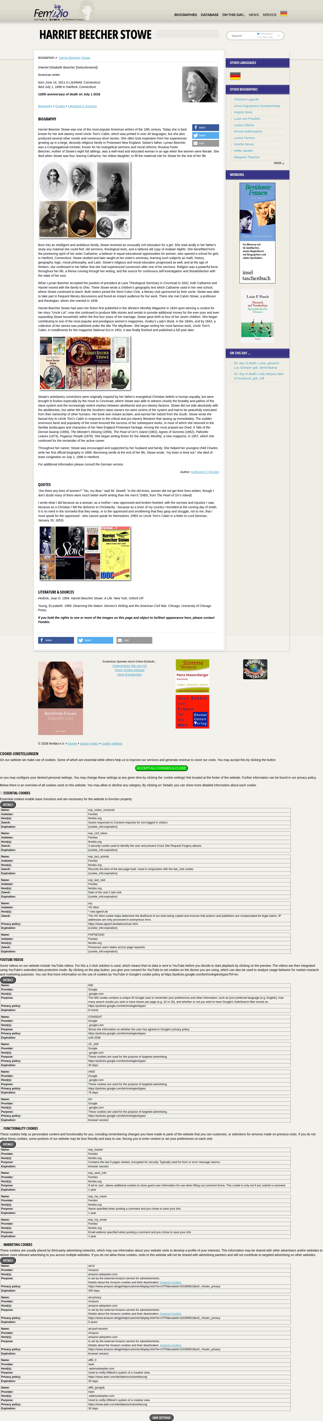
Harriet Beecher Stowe (74, 58)
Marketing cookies (16, 1244)
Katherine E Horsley (205, 472)
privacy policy (89, 743)
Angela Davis (243, 112)
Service (269, 15)
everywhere (265, 33)
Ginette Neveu (244, 144)
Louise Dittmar (244, 125)
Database (209, 15)
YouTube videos (11, 959)
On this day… (233, 15)
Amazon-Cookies (170, 1282)
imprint (72, 743)
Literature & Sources (82, 106)
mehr (277, 163)
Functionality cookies (19, 1128)
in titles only (265, 37)
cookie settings (112, 743)
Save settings (161, 1417)
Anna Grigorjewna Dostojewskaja (257, 106)
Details (8, 804)
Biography (45, 106)
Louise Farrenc (244, 138)
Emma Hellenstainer (248, 131)
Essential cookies (15, 793)
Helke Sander (243, 150)
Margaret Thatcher (247, 157)
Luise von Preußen (247, 118)
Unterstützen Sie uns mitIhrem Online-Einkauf (130, 670)
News (254, 15)
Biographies (185, 15)
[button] (205, 127)
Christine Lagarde (246, 99)
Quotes (60, 106)
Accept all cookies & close (161, 768)
